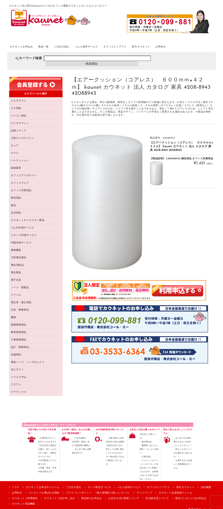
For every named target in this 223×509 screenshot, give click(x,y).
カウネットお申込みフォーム (43, 483)
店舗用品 (16, 350)
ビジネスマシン (20, 119)
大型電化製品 (18, 253)
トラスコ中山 (18, 373)
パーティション (20, 156)
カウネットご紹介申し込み (59, 494)
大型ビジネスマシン (22, 134)
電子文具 (16, 276)
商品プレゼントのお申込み (190, 494)
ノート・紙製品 (20, 283)
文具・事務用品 (20, 306)
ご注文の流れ (75, 47)
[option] (107, 198)
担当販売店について (157, 494)
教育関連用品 (18, 328)
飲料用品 (16, 194)
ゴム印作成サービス (22, 223)
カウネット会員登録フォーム (175, 488)
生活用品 (16, 208)
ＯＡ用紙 (16, 104)
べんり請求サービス (105, 47)
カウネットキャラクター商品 (28, 216)
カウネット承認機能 (23, 500)
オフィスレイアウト (139, 47)
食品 (13, 201)
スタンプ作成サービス (24, 231)
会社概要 (206, 483)
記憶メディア (18, 126)
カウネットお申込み (26, 47)
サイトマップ (144, 488)
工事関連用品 (18, 335)
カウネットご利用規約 (25, 494)
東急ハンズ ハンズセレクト (28, 358)
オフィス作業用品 (21, 186)
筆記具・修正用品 (21, 298)
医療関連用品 (18, 320)
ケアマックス (18, 388)
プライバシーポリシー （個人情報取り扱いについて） (98, 488)
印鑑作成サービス (21, 238)
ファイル (16, 291)
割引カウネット (170, 47)
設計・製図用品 (20, 343)
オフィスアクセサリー (24, 171)
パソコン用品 (18, 111)
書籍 (13, 313)
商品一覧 (53, 47)
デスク (15, 149)
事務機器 (16, 246)
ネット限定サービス (99, 483)
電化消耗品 (17, 261)
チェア (15, 141)
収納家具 (16, 164)
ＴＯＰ (16, 483)
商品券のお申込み (91, 494)
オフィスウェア (20, 179)
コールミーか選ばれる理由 (44, 488)
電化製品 (16, 268)
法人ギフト (17, 365)
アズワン (16, 380)
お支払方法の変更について (123, 494)
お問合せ (195, 47)
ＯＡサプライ (18, 96)
